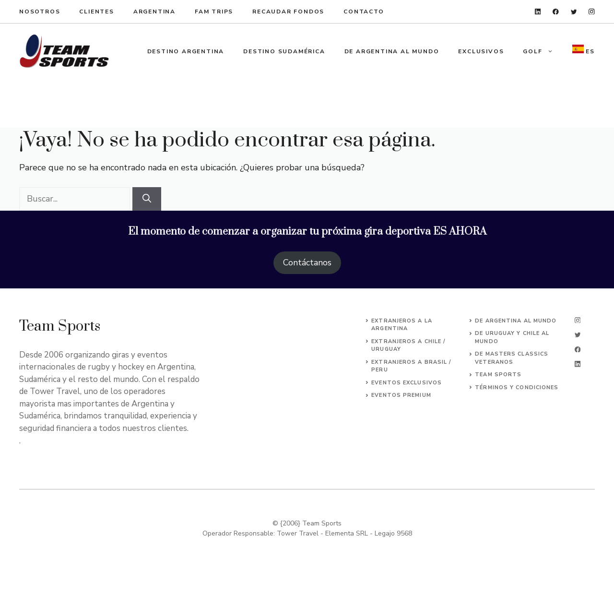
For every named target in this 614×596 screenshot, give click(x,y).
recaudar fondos (288, 11)
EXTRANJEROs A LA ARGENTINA (401, 325)
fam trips (214, 11)
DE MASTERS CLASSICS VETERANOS (511, 358)
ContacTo (363, 11)
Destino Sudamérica (284, 51)
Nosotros (39, 11)
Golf (542, 51)
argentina (154, 11)
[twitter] (574, 12)
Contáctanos (307, 262)
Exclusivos (481, 51)
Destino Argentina (185, 51)
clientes (96, 11)
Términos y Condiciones (516, 387)
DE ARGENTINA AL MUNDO (515, 320)
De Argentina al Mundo (391, 51)
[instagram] (592, 12)
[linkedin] (538, 12)
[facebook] (556, 12)
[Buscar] (146, 199)
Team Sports (498, 374)
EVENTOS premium (401, 395)
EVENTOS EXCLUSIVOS (406, 382)
